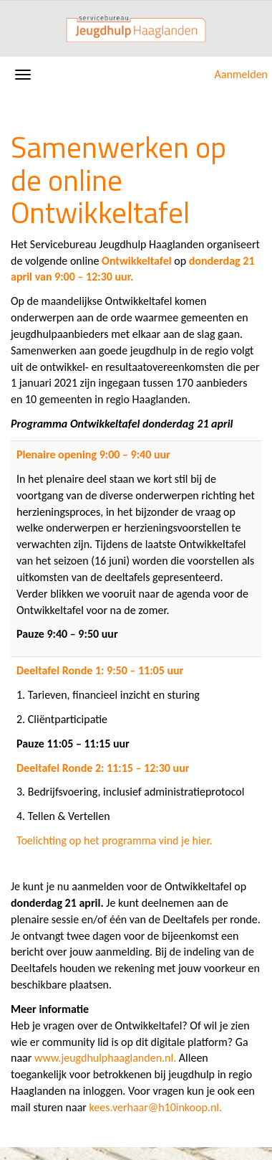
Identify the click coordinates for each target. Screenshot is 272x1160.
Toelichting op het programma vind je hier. (114, 840)
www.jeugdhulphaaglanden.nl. (105, 1058)
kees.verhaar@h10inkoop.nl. (155, 1107)
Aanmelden (241, 74)
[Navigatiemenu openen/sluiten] (23, 74)
